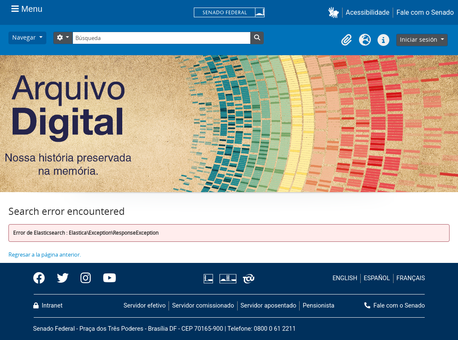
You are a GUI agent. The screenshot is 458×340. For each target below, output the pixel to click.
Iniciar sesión (419, 39)
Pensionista (319, 305)
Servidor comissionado (203, 305)
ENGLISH (344, 278)
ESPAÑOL (377, 278)
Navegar (24, 37)
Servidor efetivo (144, 305)
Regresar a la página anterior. (44, 254)
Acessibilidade (368, 12)
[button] (335, 12)
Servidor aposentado (268, 305)
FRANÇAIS (410, 278)
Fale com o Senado (425, 12)
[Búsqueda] (161, 38)
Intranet (48, 305)
